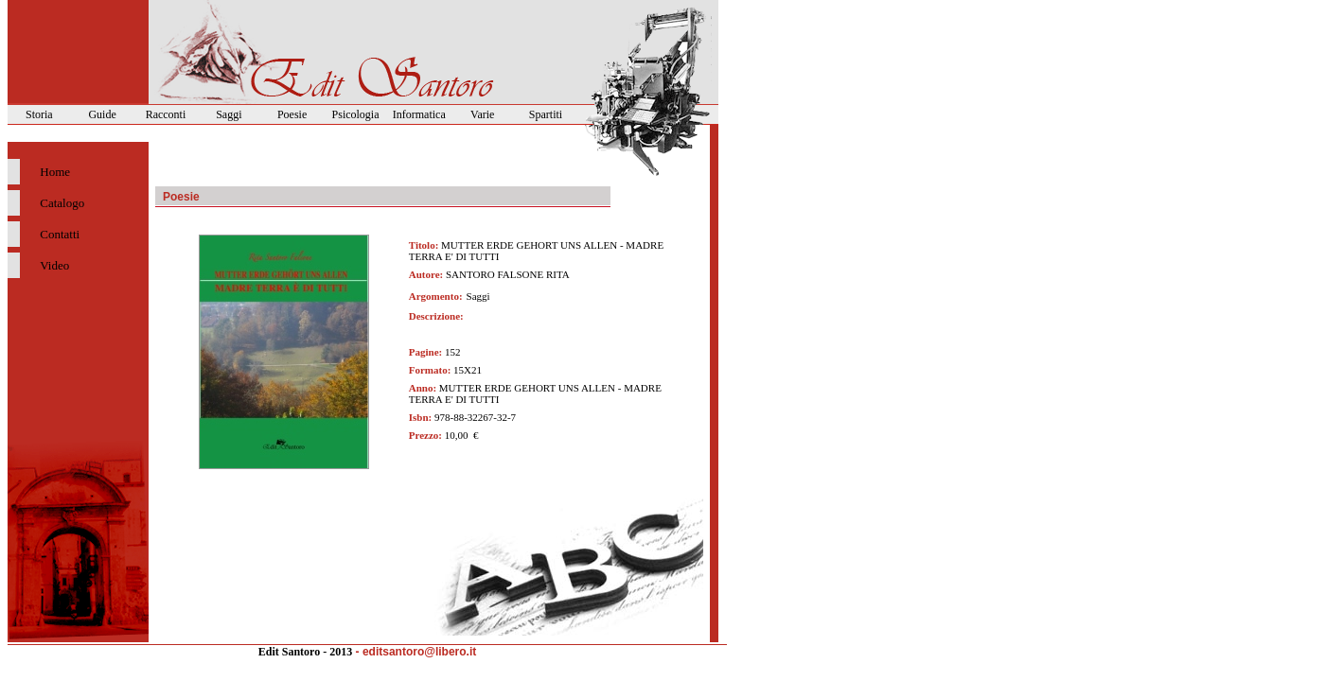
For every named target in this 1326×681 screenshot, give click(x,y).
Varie (482, 114)
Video (54, 265)
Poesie (292, 114)
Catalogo (62, 203)
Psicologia (356, 114)
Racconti (166, 114)
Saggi (228, 114)
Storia (39, 114)
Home (55, 172)
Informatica (419, 114)
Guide (101, 114)
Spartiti (545, 114)
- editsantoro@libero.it (416, 651)
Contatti (60, 234)
